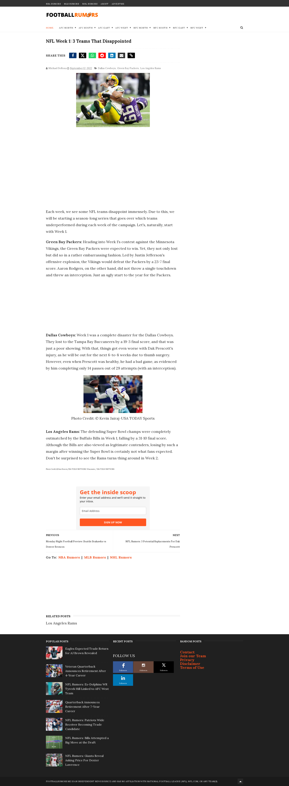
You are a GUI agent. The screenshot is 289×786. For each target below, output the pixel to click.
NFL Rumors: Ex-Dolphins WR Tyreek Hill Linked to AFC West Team (87, 688)
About (104, 4)
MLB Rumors (71, 4)
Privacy (187, 659)
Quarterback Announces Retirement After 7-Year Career (82, 706)
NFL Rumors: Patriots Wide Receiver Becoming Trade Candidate (84, 724)
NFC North (140, 27)
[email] (113, 511)
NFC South (160, 27)
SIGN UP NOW (113, 522)
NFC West (196, 27)
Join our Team (193, 656)
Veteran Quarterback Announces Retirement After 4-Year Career (85, 671)
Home (49, 27)
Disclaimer (190, 663)
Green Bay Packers (128, 68)
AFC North (66, 27)
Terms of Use (192, 667)
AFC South (86, 27)
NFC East (179, 27)
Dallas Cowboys (107, 68)
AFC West (121, 27)
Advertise (118, 4)
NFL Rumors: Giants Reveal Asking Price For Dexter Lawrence (84, 760)
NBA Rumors (53, 4)
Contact (187, 652)
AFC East (104, 27)
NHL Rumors (89, 4)
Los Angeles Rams (150, 68)
